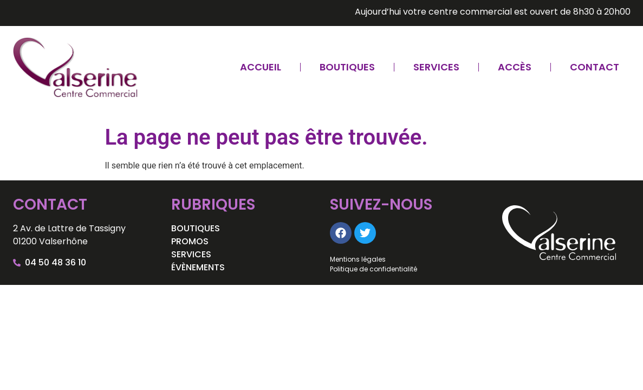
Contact (594, 67)
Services (436, 67)
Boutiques (347, 67)
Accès (514, 67)
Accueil (260, 67)
